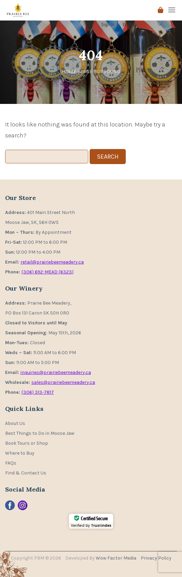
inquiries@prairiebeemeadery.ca (55, 372)
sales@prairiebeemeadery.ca (63, 382)
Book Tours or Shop (26, 443)
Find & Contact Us (25, 473)
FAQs (10, 463)
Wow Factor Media (116, 558)
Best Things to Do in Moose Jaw (39, 433)
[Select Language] (143, 24)
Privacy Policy (156, 558)
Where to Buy (19, 453)
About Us (15, 423)
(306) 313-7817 (37, 392)
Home (69, 71)
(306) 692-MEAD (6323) (47, 272)
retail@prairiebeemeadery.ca (52, 262)
